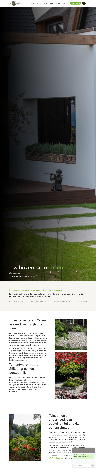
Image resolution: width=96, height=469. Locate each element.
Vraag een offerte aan (15, 276)
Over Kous (38, 3)
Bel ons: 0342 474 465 (30, 276)
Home (32, 3)
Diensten (45, 3)
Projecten (51, 3)
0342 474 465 (60, 456)
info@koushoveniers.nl (57, 458)
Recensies (64, 3)
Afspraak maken (75, 3)
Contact (58, 3)
